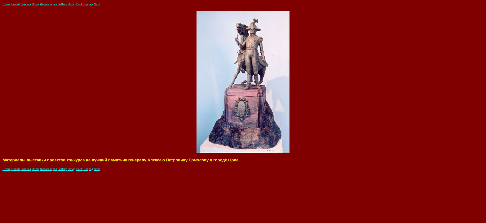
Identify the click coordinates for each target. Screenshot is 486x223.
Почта (6, 4)
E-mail (15, 4)
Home (35, 4)
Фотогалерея (48, 4)
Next (96, 4)
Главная (25, 4)
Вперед (88, 4)
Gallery (62, 4)
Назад (71, 4)
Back (79, 4)
